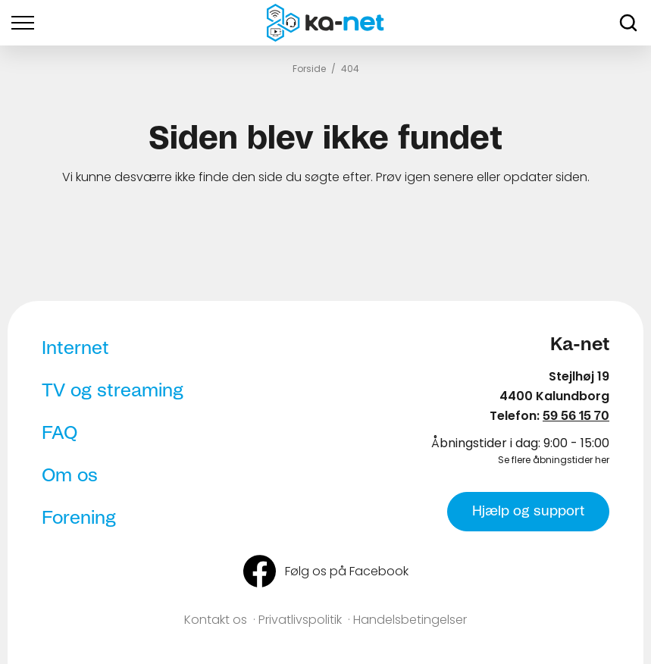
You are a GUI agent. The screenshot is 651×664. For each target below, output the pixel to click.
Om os (70, 476)
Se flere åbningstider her (553, 459)
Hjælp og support (528, 511)
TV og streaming (112, 391)
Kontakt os (215, 619)
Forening (79, 518)
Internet (75, 349)
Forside (309, 68)
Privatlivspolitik (300, 619)
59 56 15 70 (576, 416)
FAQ (59, 433)
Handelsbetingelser (410, 619)
